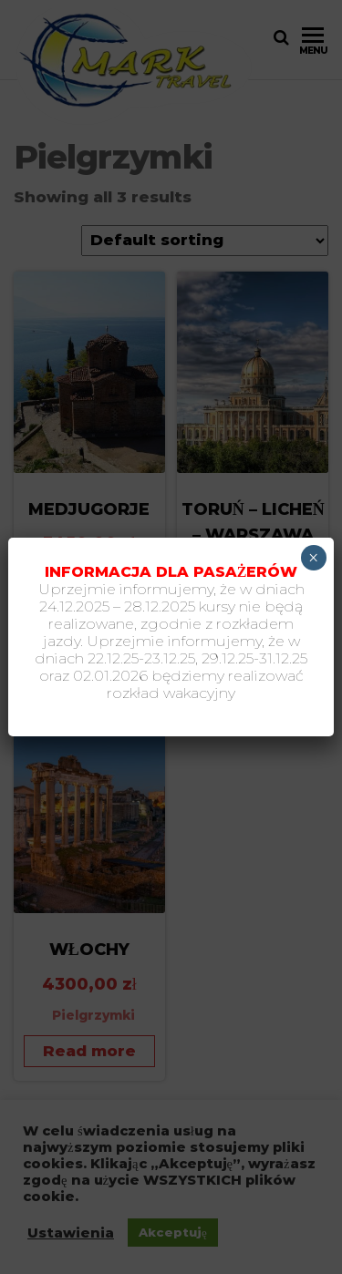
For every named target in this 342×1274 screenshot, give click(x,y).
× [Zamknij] (313, 558)
